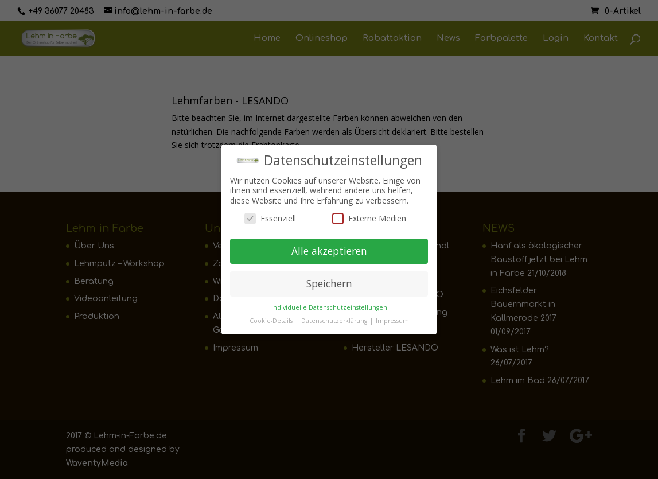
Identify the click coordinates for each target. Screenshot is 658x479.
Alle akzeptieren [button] (329, 248)
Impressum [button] (392, 317)
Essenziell (270, 215)
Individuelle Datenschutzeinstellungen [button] (329, 304)
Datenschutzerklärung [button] (335, 317)
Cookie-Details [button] (272, 317)
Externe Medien (369, 215)
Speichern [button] (329, 280)
